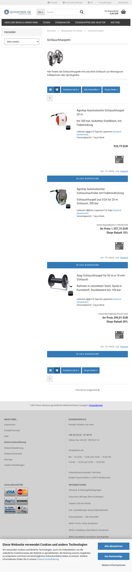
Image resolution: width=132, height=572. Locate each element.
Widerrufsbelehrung (13, 448)
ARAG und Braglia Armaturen (21, 22)
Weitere (115, 22)
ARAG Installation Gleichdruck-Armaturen (89, 530)
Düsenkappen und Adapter (90, 22)
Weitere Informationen (113, 565)
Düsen (46, 22)
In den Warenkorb (87, 178)
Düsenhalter (62, 22)
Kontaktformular (12, 430)
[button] (90, 2)
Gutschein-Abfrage (72, 2)
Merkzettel (122, 2)
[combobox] (71, 89)
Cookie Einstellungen (14, 465)
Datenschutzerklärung (48, 559)
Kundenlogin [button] (105, 2)
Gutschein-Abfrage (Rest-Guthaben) (86, 496)
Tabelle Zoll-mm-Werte (80, 503)
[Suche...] (40, 12)
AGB (6, 436)
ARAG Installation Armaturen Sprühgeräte (89, 537)
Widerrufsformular (13, 453)
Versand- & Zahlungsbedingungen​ (85, 490)
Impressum (9, 424)
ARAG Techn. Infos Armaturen (83, 523)
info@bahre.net (76, 450)
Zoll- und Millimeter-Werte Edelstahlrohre (88, 510)
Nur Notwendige (113, 556)
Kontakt (53, 2)
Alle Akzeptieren (113, 546)
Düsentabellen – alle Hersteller (84, 517)
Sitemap (8, 459)
